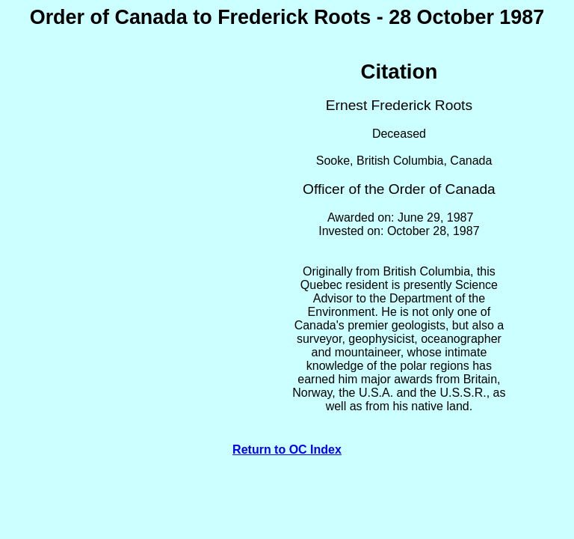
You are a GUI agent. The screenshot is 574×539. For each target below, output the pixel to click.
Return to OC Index (287, 449)
